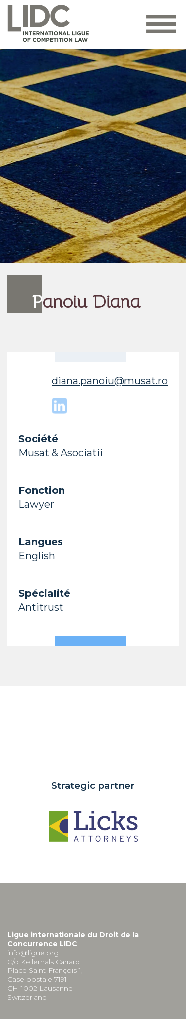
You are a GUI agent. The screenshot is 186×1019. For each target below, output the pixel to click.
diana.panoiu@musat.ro (110, 381)
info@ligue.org (33, 952)
